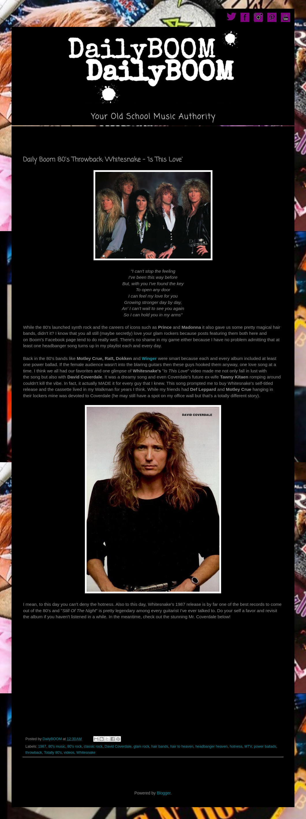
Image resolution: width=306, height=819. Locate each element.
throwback (33, 753)
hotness (236, 746)
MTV (248, 746)
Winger (149, 358)
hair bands (159, 746)
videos (69, 753)
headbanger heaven (211, 746)
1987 (42, 746)
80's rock (74, 746)
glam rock (141, 746)
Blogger (163, 793)
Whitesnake (86, 753)
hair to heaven (181, 746)
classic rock (93, 746)
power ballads (265, 746)
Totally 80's (53, 753)
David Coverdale (118, 746)
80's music (56, 746)
